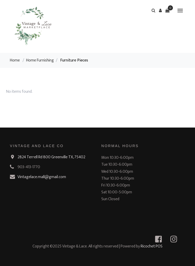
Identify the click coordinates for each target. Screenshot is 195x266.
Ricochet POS (151, 246)
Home (15, 60)
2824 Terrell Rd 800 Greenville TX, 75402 (51, 157)
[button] (160, 10)
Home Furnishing (40, 60)
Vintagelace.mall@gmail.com (42, 177)
